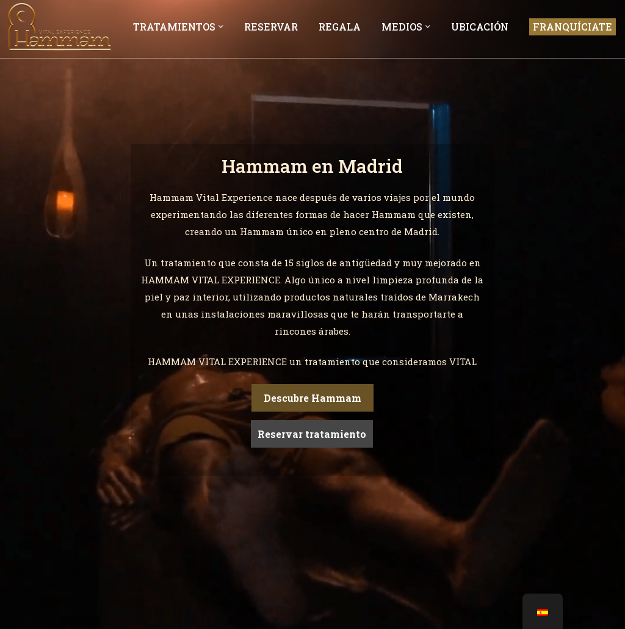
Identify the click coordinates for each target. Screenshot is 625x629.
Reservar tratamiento (312, 433)
